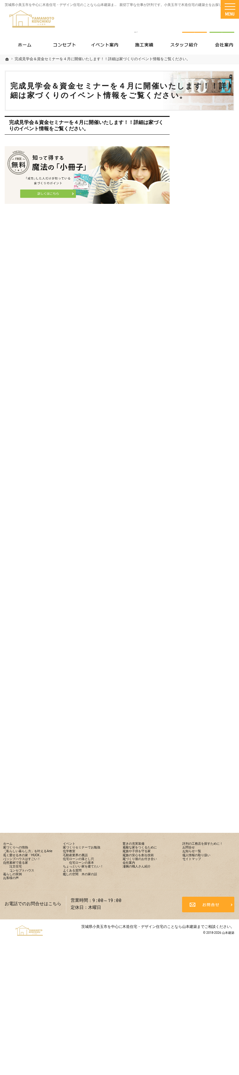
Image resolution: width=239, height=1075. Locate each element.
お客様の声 (198, 381)
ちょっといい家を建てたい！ (209, 483)
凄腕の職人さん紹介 (206, 623)
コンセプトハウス (208, 355)
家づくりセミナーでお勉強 (209, 411)
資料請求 (221, 22)
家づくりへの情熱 (204, 258)
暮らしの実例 (200, 368)
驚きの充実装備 (202, 532)
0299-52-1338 (136, 22)
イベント (195, 395)
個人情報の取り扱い (206, 682)
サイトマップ (200, 695)
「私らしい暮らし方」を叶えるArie (209, 274)
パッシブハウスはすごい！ (209, 312)
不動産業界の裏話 (204, 440)
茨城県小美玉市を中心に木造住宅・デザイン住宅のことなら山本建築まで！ (63, 5)
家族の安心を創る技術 (209, 577)
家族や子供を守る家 (206, 564)
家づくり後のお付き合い (209, 593)
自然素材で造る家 (204, 328)
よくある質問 (200, 499)
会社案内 (195, 609)
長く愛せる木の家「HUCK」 (204, 293)
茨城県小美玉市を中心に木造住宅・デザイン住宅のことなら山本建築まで (142, 1045)
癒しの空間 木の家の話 (209, 516)
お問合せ (195, 655)
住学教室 (195, 427)
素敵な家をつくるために (209, 548)
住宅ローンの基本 (208, 467)
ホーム (193, 244)
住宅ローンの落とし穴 (209, 454)
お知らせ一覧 (200, 668)
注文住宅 (199, 341)
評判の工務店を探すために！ (209, 639)
